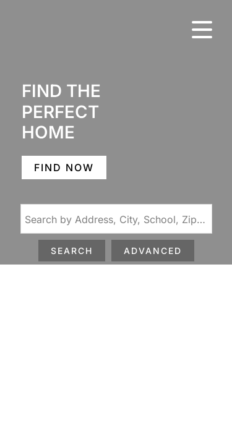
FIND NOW (64, 167)
